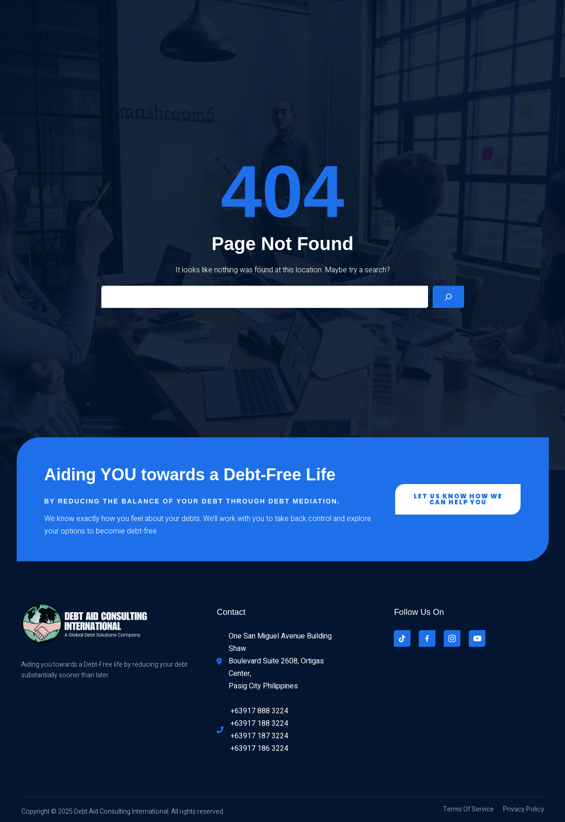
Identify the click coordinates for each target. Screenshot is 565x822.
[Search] (448, 297)
